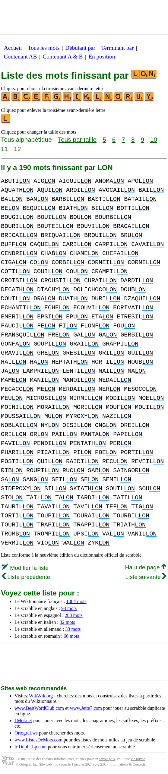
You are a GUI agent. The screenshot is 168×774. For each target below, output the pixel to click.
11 (4, 148)
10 (153, 139)
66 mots (71, 636)
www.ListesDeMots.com (38, 739)
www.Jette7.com (86, 708)
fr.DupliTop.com (30, 746)
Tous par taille (77, 139)
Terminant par (117, 48)
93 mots (69, 608)
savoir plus (107, 759)
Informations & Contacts (127, 764)
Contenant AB (20, 56)
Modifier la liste (25, 568)
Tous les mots (43, 48)
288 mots (74, 615)
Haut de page (145, 567)
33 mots (73, 629)
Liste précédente (26, 577)
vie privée (138, 759)
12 (17, 148)
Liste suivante (145, 577)
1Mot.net (23, 720)
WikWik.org (41, 695)
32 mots (67, 622)
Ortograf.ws (26, 732)
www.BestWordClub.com (39, 708)
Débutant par (80, 48)
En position (101, 56)
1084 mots (76, 601)
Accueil (13, 48)
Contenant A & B (63, 56)
